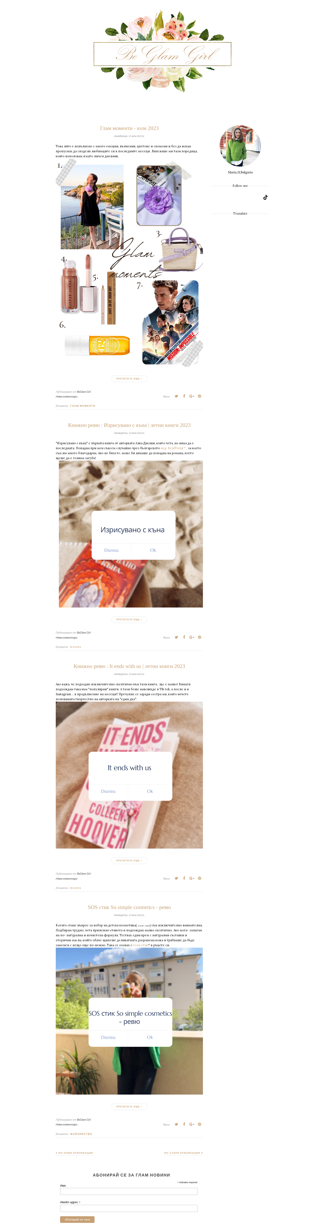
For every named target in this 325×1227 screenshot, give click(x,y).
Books (75, 646)
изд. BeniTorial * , (174, 448)
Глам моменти (83, 405)
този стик (140, 945)
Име (63, 1185)
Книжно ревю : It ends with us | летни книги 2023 (129, 666)
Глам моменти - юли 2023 (129, 128)
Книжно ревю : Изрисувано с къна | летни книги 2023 (129, 425)
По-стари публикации (182, 1152)
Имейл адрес (70, 1202)
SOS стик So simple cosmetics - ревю (129, 907)
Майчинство (81, 1134)
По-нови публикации (75, 1152)
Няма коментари (67, 396)
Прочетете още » (129, 378)
